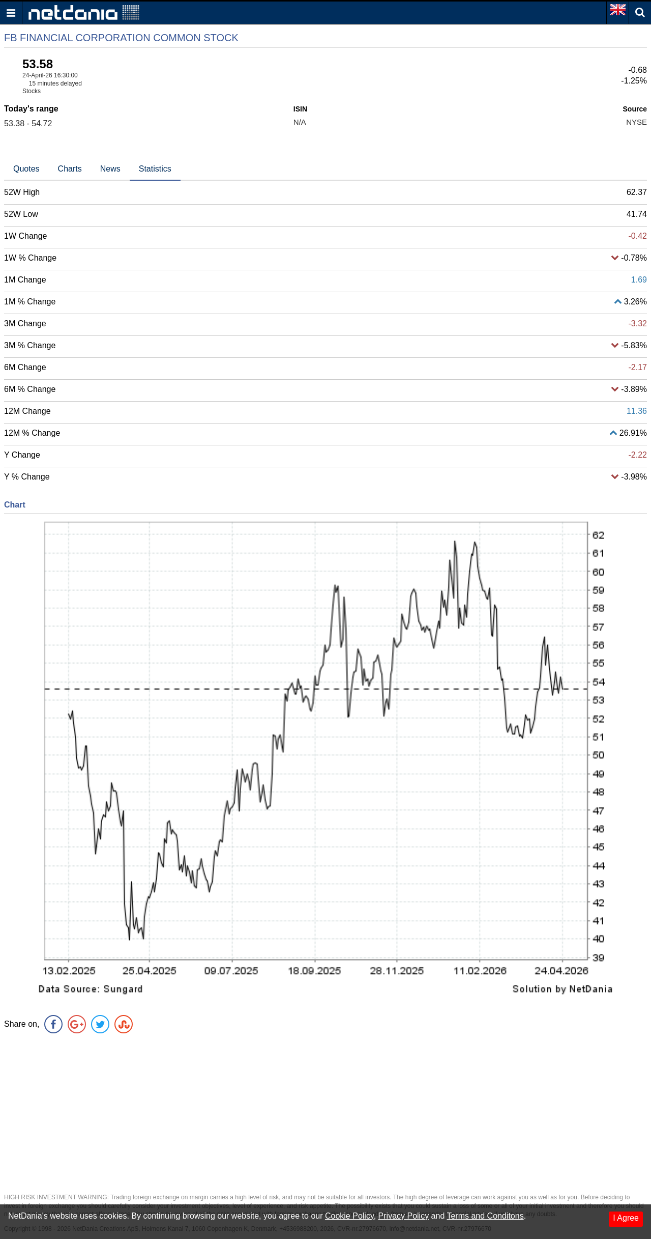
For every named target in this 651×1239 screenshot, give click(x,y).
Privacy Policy (403, 1216)
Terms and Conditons (485, 1216)
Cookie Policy (349, 1216)
